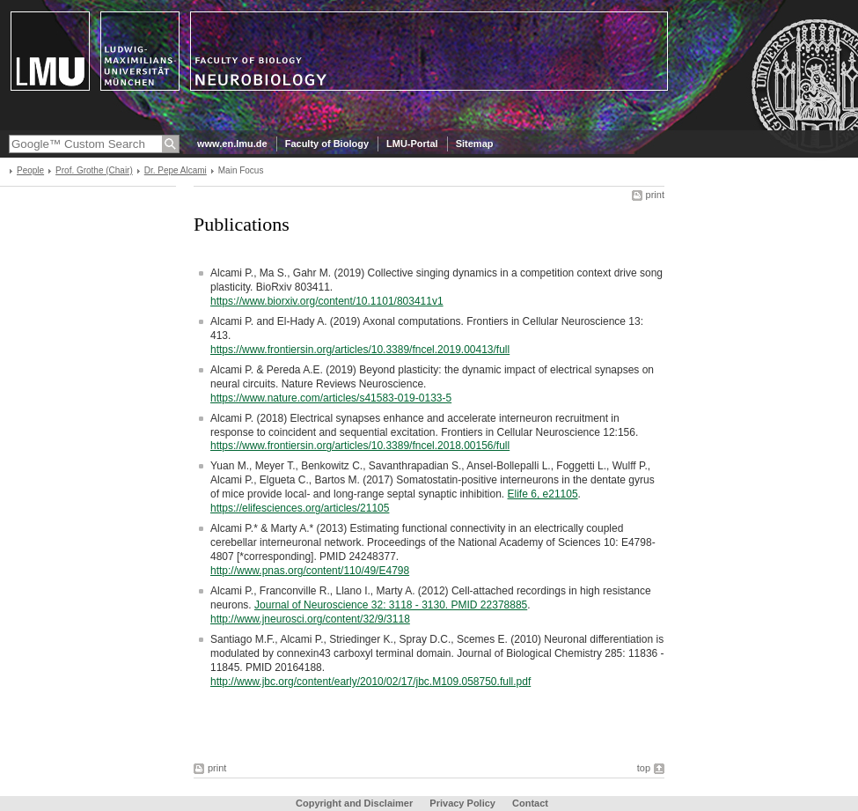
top (643, 768)
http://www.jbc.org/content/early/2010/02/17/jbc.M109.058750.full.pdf (370, 681)
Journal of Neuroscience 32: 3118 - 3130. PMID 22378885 (390, 605)
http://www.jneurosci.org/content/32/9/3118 (310, 619)
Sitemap (475, 143)
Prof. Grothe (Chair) (94, 170)
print (655, 194)
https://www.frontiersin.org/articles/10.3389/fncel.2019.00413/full (360, 349)
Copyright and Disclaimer (354, 803)
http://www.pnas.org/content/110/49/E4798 (309, 570)
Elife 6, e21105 (543, 494)
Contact (530, 803)
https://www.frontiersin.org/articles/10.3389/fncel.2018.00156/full (360, 445)
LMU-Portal (412, 143)
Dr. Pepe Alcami (175, 170)
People (30, 170)
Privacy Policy (462, 803)
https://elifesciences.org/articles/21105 (299, 508)
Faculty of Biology (327, 143)
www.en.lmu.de (232, 143)
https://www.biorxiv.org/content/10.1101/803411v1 (327, 301)
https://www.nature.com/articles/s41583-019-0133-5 (330, 398)
